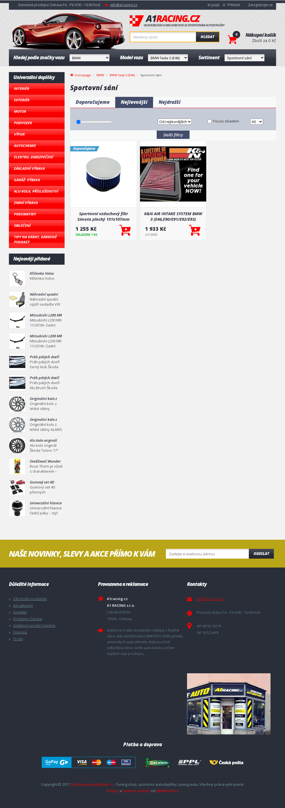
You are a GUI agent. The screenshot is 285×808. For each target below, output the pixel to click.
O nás (18, 638)
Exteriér (22, 99)
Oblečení (22, 225)
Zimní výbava (26, 202)
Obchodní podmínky (30, 598)
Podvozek (23, 122)
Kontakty (20, 612)
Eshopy (112, 790)
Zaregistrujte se (260, 5)
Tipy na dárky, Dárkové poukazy (35, 239)
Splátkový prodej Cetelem (34, 625)
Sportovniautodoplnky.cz (92, 784)
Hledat (207, 36)
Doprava (20, 632)
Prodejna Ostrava (27, 618)
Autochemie (25, 145)
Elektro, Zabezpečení (33, 156)
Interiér (21, 88)
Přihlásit (233, 5)
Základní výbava (29, 168)
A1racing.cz (177, 21)
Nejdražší (170, 102)
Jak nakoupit (23, 605)
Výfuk (19, 134)
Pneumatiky (25, 214)
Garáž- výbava (27, 179)
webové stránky (136, 790)
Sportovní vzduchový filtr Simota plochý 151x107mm (103, 216)
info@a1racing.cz (123, 5)
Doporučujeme (93, 102)
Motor (20, 111)
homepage (83, 74)
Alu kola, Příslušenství (36, 191)
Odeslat (261, 553)
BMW (100, 75)
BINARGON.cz (167, 790)
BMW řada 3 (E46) (122, 75)
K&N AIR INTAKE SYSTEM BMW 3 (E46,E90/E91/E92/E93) (173, 216)
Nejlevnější (134, 102)
